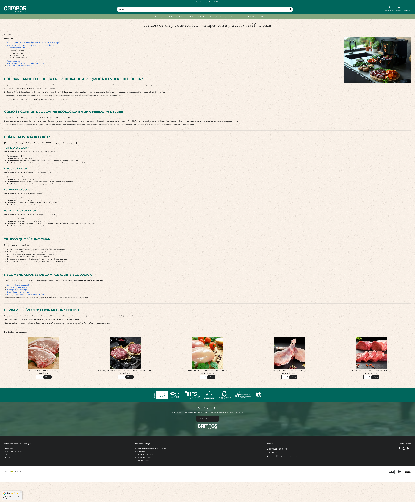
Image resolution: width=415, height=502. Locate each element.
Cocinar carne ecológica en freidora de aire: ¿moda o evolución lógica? (34, 43)
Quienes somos (11, 448)
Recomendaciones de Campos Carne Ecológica (25, 63)
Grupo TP (18, 471)
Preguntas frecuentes (13, 451)
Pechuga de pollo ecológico (17, 290)
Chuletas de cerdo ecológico (18, 287)
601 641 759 (283, 449)
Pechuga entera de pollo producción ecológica (207, 371)
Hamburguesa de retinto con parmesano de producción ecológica (125, 371)
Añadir (47, 377)
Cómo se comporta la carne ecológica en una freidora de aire (30, 45)
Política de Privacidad (145, 454)
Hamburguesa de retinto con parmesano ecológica (27, 294)
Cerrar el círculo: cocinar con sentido (21, 66)
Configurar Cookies (144, 460)
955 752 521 (273, 449)
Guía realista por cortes (16, 47)
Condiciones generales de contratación (151, 448)
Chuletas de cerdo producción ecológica (43, 371)
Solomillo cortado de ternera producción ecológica (371, 371)
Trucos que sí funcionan (16, 61)
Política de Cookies (144, 457)
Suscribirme (207, 419)
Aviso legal (141, 451)
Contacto (8, 457)
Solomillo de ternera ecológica (18, 285)
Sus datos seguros (12, 454)
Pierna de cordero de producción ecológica (289, 371)
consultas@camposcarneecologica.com (284, 456)
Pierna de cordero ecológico (18, 292)
